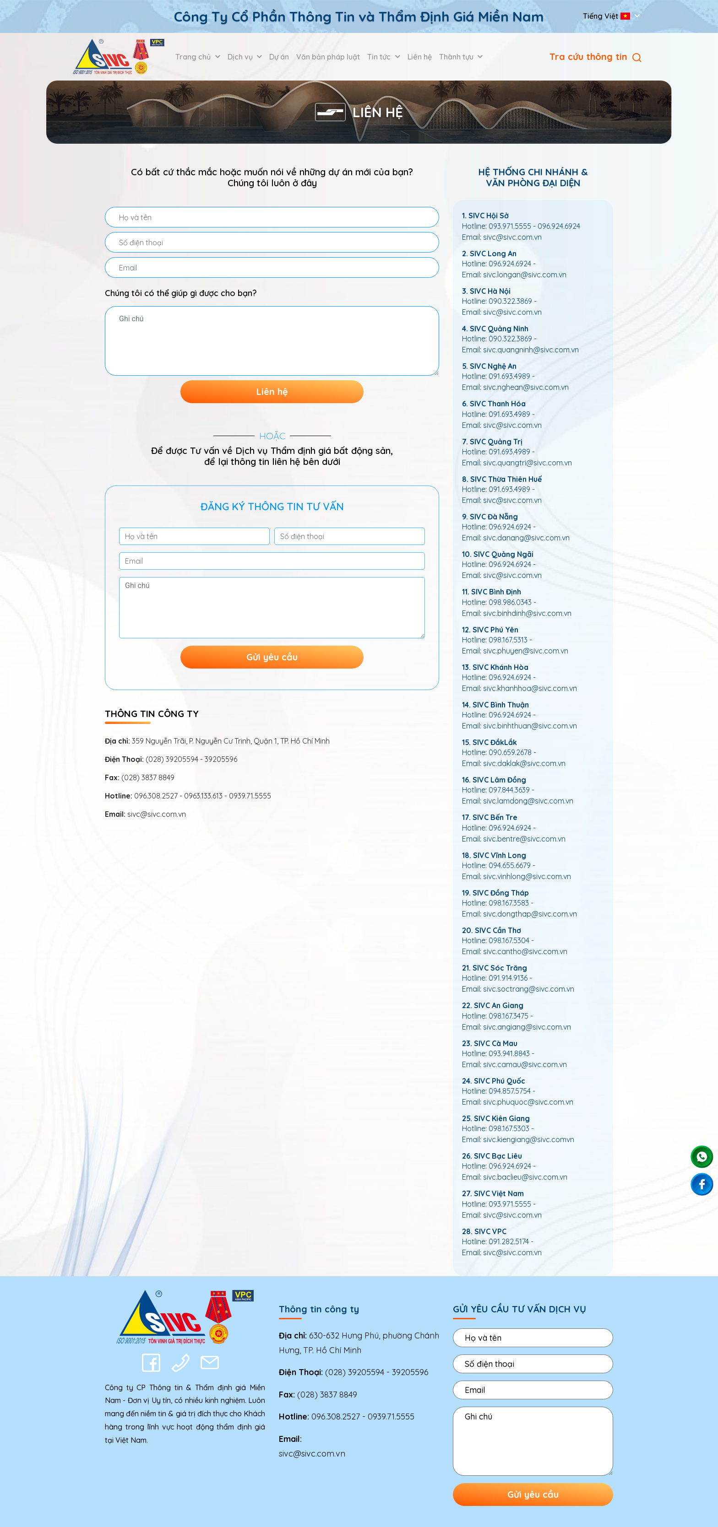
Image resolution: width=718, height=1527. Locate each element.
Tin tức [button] (379, 56)
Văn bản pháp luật (328, 56)
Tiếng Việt (607, 16)
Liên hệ (420, 56)
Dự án (279, 56)
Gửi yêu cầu (272, 657)
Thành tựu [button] (457, 56)
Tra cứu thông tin (595, 56)
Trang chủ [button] (193, 56)
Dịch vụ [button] (241, 56)
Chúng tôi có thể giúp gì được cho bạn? (181, 293)
